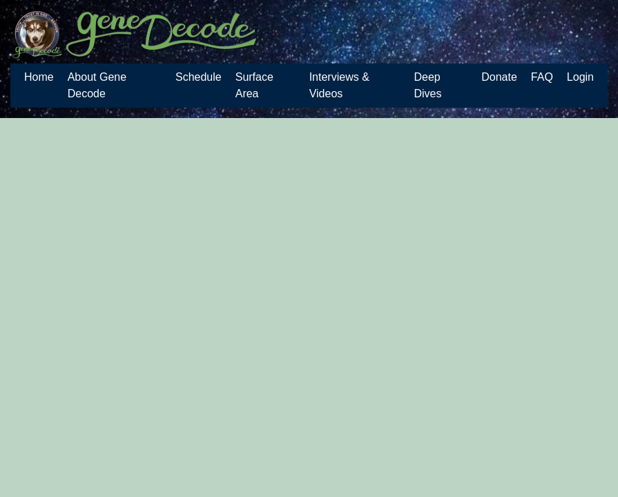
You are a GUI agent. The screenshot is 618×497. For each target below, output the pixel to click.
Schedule (198, 77)
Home (39, 77)
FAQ (542, 77)
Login (580, 77)
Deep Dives (427, 85)
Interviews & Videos (339, 85)
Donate (499, 77)
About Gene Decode (97, 85)
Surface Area (254, 85)
